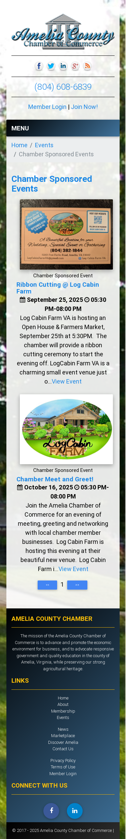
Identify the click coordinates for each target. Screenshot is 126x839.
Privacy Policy (63, 760)
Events (44, 145)
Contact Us (63, 749)
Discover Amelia (63, 742)
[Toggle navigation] (106, 128)
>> (77, 585)
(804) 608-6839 (63, 86)
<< (47, 585)
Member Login (47, 107)
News (63, 729)
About (63, 704)
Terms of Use (63, 767)
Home (19, 145)
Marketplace (63, 735)
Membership (63, 711)
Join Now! (84, 107)
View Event (67, 381)
